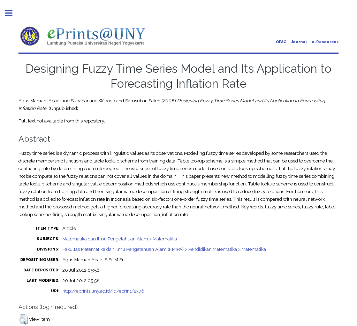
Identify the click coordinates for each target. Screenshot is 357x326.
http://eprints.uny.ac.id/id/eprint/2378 (103, 291)
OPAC (281, 42)
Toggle (12, 13)
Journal (299, 42)
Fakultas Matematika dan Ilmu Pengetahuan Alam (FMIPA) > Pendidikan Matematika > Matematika (164, 249)
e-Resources (325, 42)
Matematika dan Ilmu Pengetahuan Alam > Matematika (119, 238)
